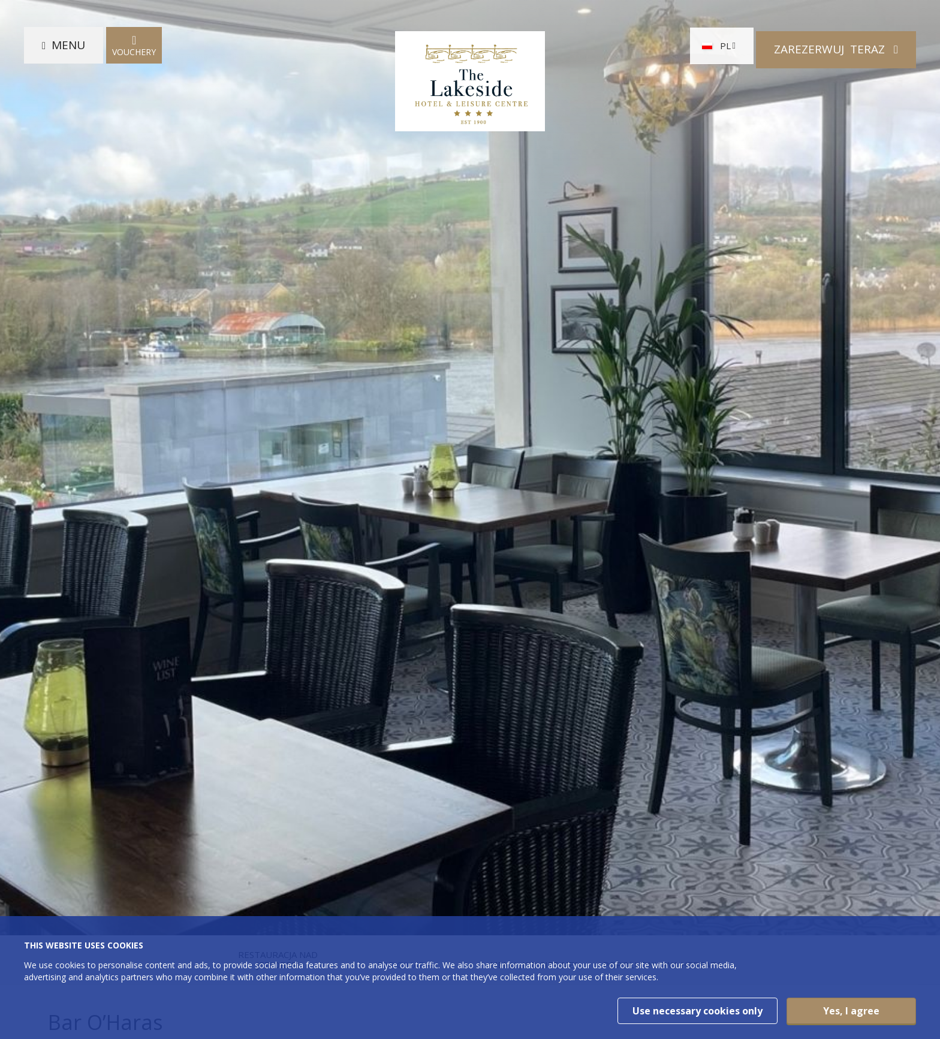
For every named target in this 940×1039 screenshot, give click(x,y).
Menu (68, 49)
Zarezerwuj (831, 49)
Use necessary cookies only (697, 1010)
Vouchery (134, 49)
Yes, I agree (851, 1010)
